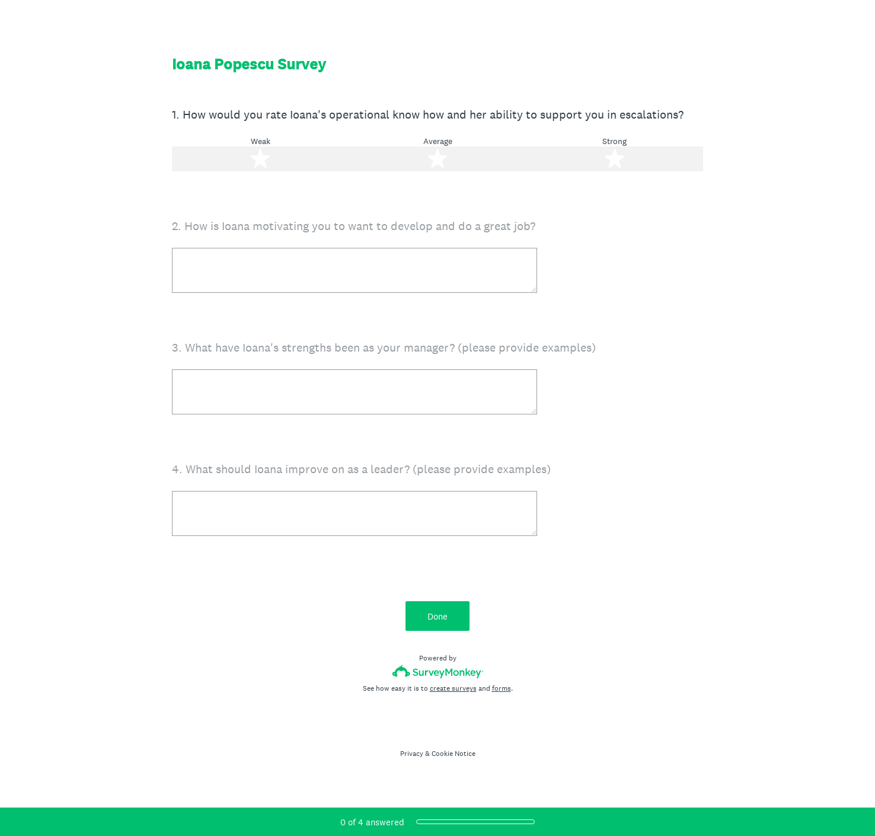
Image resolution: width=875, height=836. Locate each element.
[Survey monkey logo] (437, 671)
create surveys (453, 688)
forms (501, 688)
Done (437, 616)
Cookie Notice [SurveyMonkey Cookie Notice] (453, 753)
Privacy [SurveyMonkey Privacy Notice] (411, 753)
